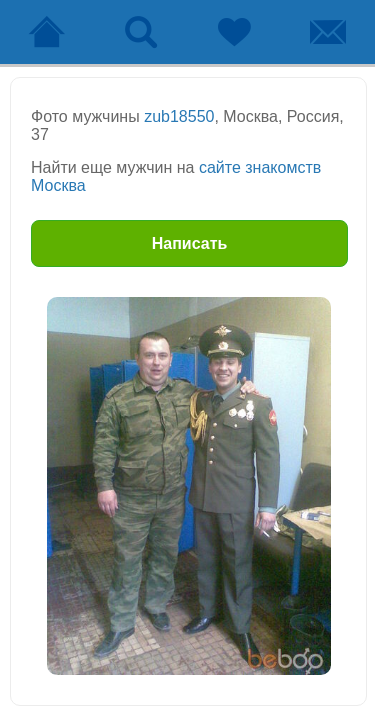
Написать (190, 243)
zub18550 (179, 116)
